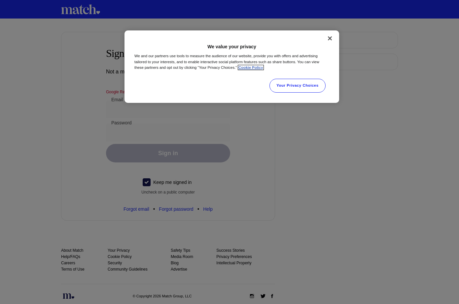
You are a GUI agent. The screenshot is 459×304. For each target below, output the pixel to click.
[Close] (330, 38)
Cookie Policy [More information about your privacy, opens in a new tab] (250, 67)
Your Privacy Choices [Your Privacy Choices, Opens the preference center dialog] (297, 85)
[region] (231, 66)
